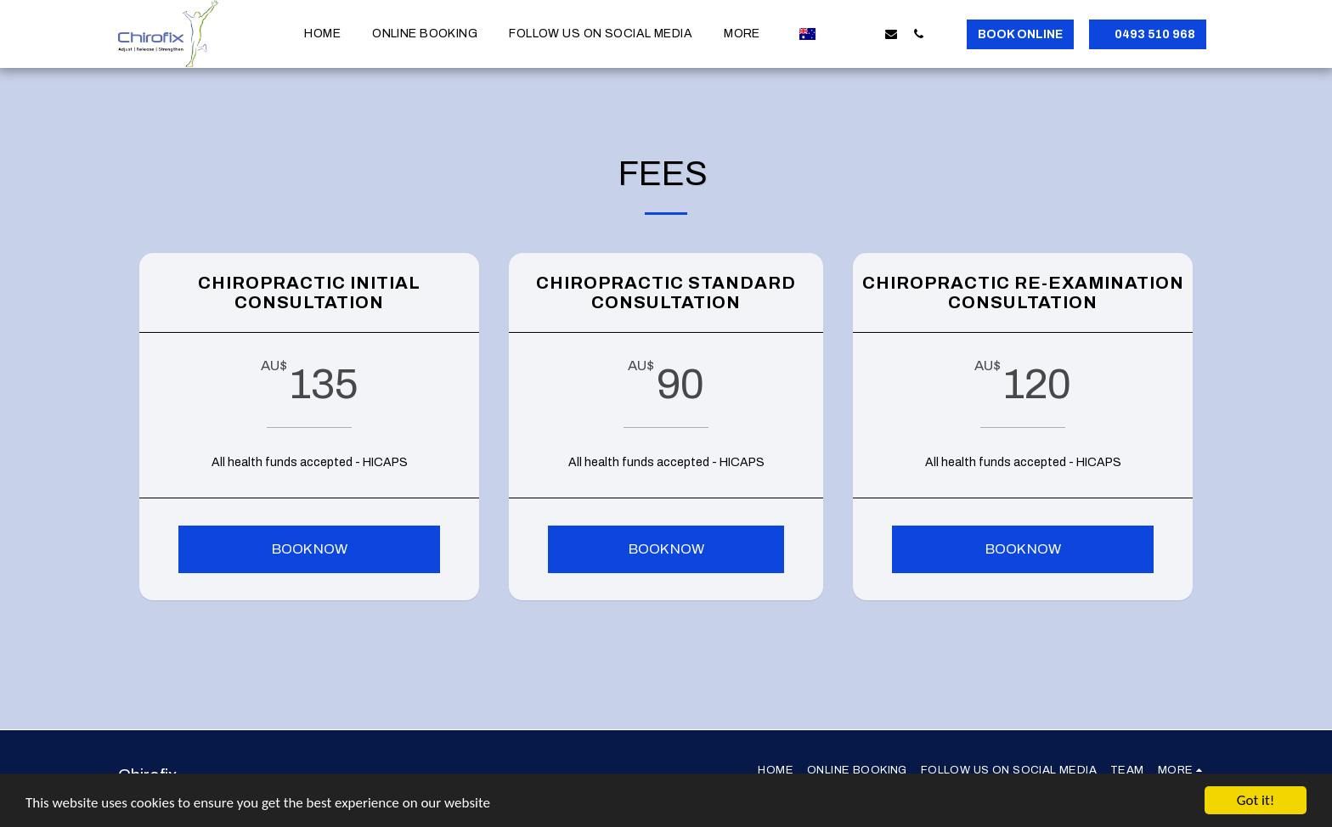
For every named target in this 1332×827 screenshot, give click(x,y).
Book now (309, 549)
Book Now (666, 549)
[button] (836, 33)
